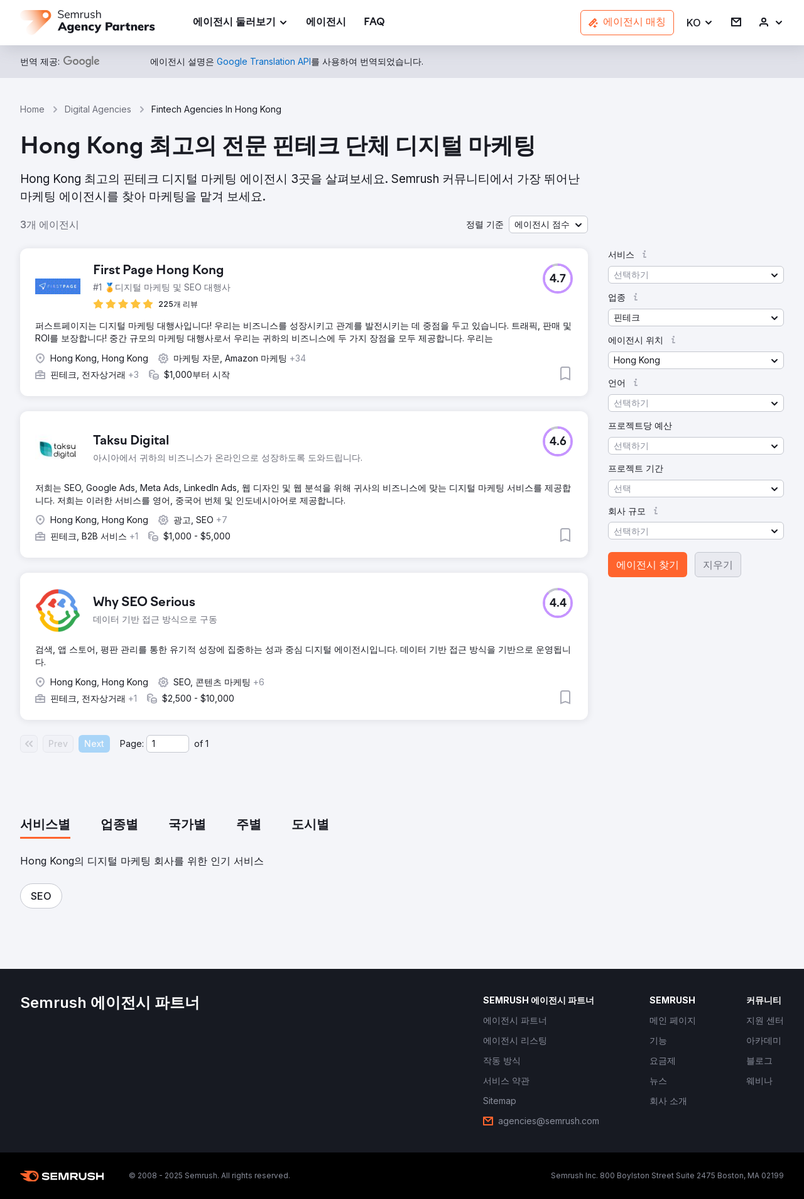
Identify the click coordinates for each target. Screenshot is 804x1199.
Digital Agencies (98, 109)
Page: (132, 743)
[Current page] (167, 744)
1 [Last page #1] (207, 743)
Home (32, 109)
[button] (700, 23)
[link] (326, 23)
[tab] (45, 825)
